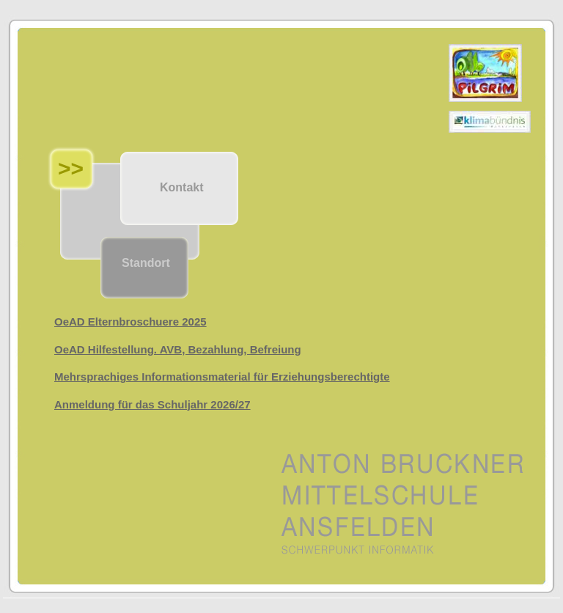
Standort (146, 263)
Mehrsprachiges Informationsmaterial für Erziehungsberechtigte (222, 376)
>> (71, 168)
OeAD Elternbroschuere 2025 (130, 321)
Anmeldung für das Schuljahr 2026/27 (152, 404)
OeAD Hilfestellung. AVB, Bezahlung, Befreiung (177, 349)
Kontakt (182, 187)
